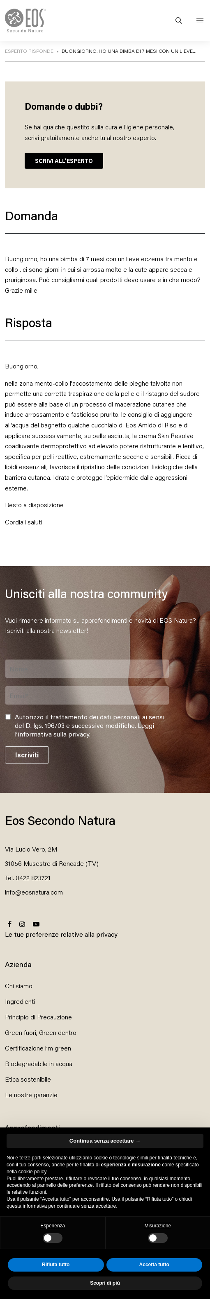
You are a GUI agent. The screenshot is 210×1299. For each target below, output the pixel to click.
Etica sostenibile (28, 1079)
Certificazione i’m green (38, 1048)
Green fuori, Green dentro (40, 1032)
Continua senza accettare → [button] (105, 1141)
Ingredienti (20, 1001)
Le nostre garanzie (31, 1094)
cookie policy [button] (32, 1172)
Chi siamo (18, 985)
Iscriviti (27, 754)
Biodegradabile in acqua (38, 1063)
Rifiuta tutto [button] (55, 1264)
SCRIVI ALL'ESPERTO (64, 161)
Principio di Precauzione (38, 1016)
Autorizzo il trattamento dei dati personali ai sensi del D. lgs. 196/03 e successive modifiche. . (89, 725)
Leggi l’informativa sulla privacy (84, 729)
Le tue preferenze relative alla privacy (61, 934)
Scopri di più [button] (105, 1283)
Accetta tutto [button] (154, 1264)
